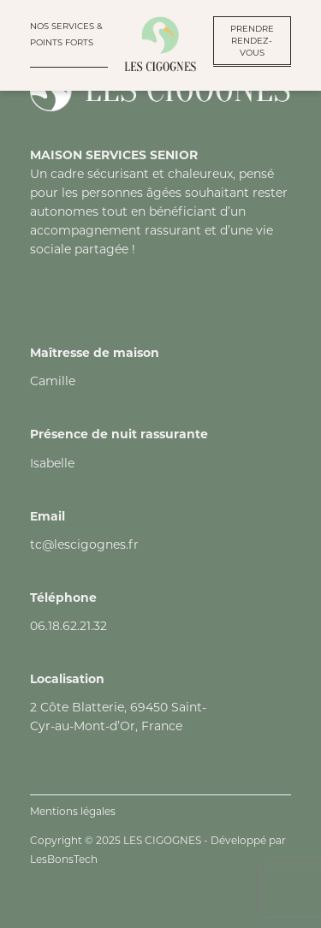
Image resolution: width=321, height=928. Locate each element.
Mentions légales (73, 811)
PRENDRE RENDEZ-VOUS (252, 40)
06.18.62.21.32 (68, 626)
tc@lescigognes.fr (84, 544)
